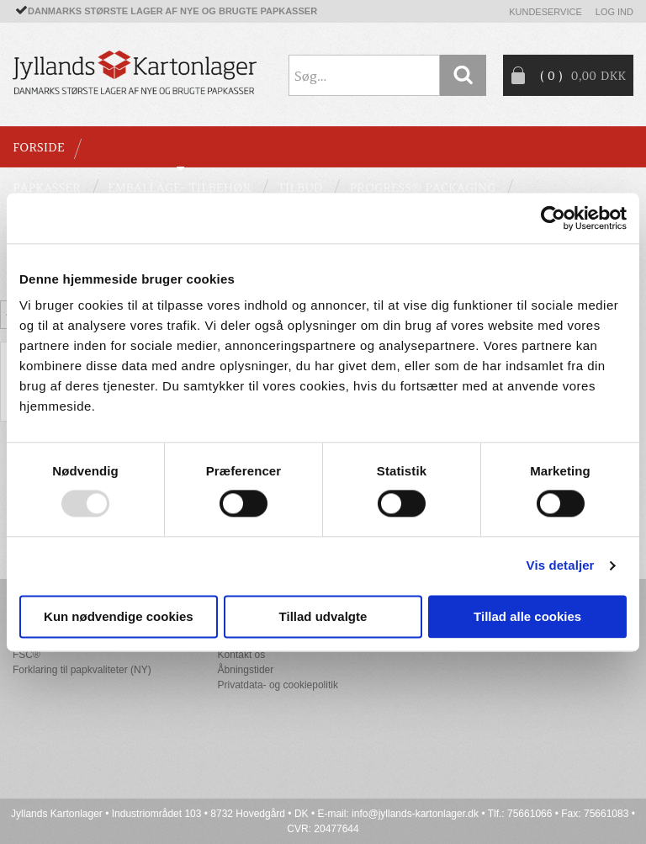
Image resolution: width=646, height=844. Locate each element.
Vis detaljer (561, 566)
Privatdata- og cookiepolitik (278, 685)
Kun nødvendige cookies (118, 616)
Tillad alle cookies (527, 616)
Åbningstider (246, 670)
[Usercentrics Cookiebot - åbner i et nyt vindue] (553, 218)
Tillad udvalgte (323, 616)
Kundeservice (545, 12)
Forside (38, 147)
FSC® (26, 655)
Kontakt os (242, 655)
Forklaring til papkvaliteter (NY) (82, 670)
